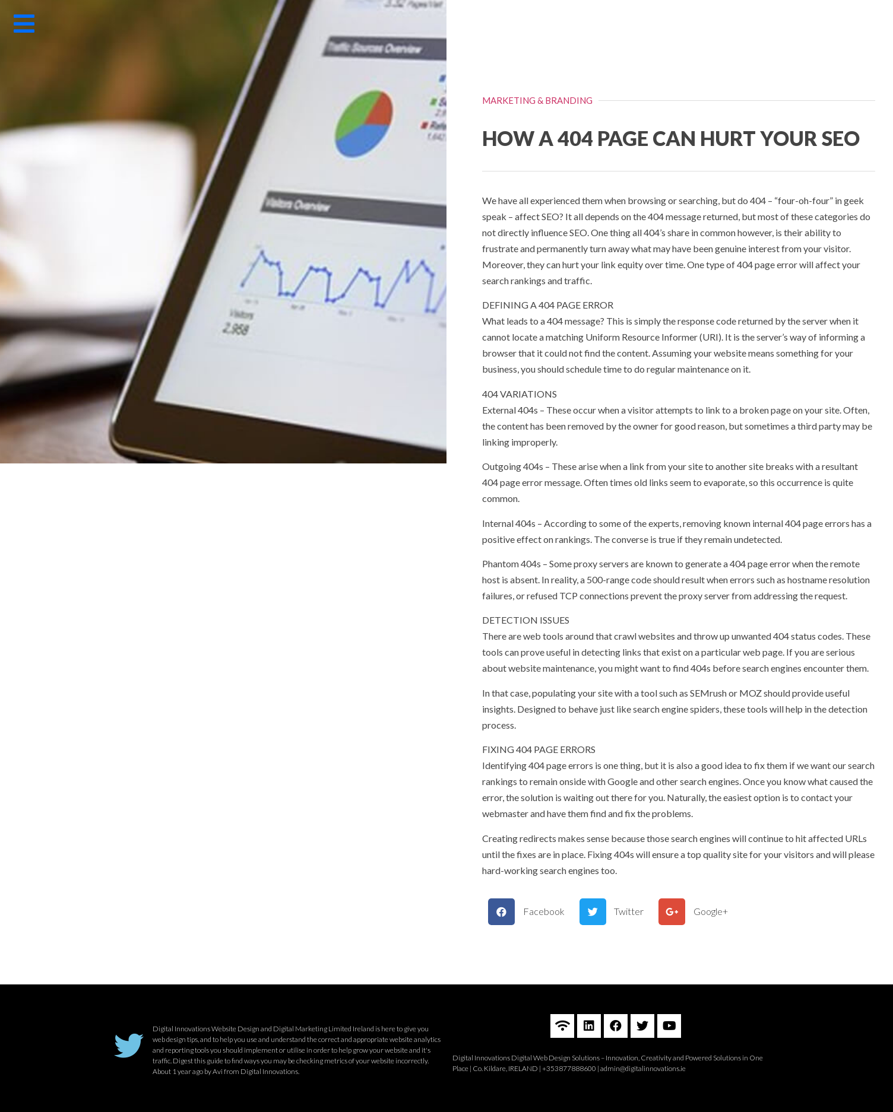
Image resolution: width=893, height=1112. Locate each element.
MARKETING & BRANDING (537, 100)
